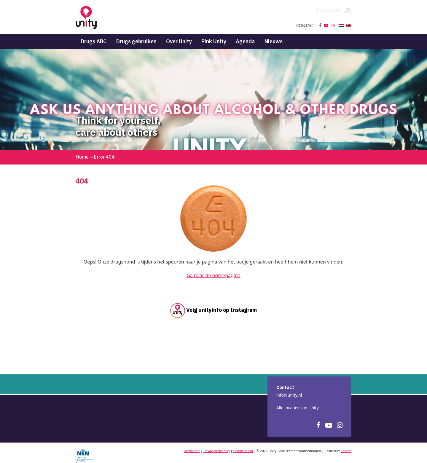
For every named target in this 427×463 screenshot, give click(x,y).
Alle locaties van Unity (297, 408)
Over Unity (179, 41)
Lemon (346, 450)
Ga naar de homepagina (213, 275)
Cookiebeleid (243, 450)
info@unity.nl (289, 395)
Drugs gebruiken (136, 41)
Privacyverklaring (216, 450)
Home (82, 157)
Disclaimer (192, 450)
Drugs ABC (94, 41)
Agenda (245, 41)
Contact (305, 25)
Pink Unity (213, 41)
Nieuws (274, 41)
